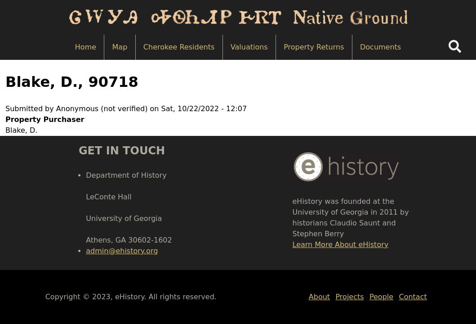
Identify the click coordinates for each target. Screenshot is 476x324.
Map (120, 47)
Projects (350, 296)
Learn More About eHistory (341, 244)
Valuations (249, 47)
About (319, 296)
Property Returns (314, 47)
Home (85, 47)
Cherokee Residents (178, 47)
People (381, 296)
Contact (413, 296)
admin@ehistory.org (122, 251)
